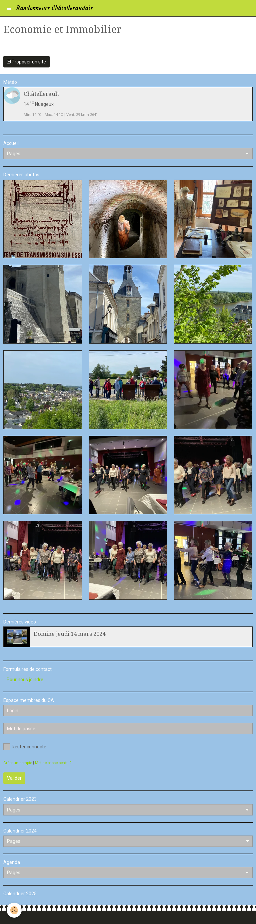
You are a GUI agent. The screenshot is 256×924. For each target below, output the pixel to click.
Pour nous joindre (25, 679)
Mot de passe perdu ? (53, 763)
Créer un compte (17, 763)
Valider (14, 778)
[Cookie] (14, 910)
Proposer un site (26, 61)
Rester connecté (24, 746)
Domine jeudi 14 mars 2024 (69, 633)
